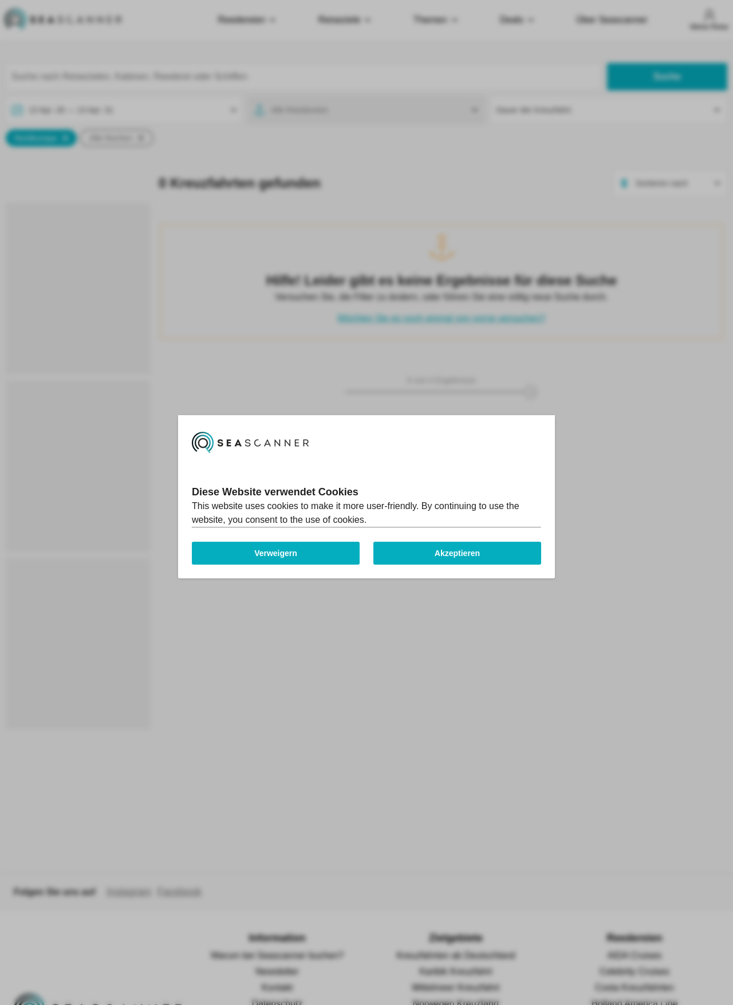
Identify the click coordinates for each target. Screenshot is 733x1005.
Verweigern (275, 553)
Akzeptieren (457, 553)
